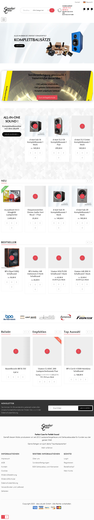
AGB (3, 463)
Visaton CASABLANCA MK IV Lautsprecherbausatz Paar (12, 276)
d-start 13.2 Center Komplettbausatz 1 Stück (82, 142)
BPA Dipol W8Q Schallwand (35, 272)
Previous (57, 171)
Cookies (4, 471)
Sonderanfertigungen (41, 463)
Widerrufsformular (8, 479)
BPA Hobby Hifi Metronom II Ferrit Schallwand (59, 274)
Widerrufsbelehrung (9, 475)
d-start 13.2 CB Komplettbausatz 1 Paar (59, 142)
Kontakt (4, 467)
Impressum (5, 458)
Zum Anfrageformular (47, 97)
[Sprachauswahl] (87, 2)
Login (66, 458)
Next (60, 171)
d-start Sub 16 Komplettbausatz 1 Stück (35, 142)
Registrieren (68, 463)
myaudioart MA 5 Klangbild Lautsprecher (35, 212)
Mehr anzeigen (11, 134)
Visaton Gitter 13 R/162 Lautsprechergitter (78, 370)
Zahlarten (4, 491)
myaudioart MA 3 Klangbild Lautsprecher (11, 212)
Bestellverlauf (69, 467)
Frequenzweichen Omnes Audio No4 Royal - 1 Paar (59, 212)
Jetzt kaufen (19, 45)
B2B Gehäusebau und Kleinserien (46, 467)
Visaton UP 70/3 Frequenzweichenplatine (47, 370)
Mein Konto (68, 471)
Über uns (36, 458)
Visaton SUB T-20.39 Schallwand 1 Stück (15, 370)
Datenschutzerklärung (9, 483)
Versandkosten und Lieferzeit (12, 487)
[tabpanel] (47, 43)
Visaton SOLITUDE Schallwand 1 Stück (82, 272)
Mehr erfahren (47, 448)
